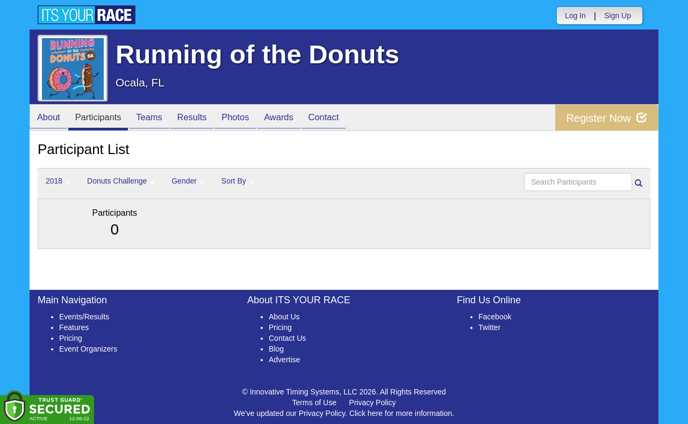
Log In (575, 15)
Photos (248, 118)
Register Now (606, 118)
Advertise (284, 359)
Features (74, 327)
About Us (284, 316)
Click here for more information (400, 413)
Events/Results (84, 316)
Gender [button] (187, 181)
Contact (342, 118)
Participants (102, 118)
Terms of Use (314, 402)
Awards (295, 118)
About (50, 118)
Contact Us (287, 338)
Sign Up (617, 15)
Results (202, 118)
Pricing (70, 338)
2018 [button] (58, 181)
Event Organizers (88, 349)
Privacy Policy (372, 402)
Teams (157, 118)
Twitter (489, 327)
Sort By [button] (237, 181)
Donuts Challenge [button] (120, 181)
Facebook (494, 316)
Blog (276, 349)
